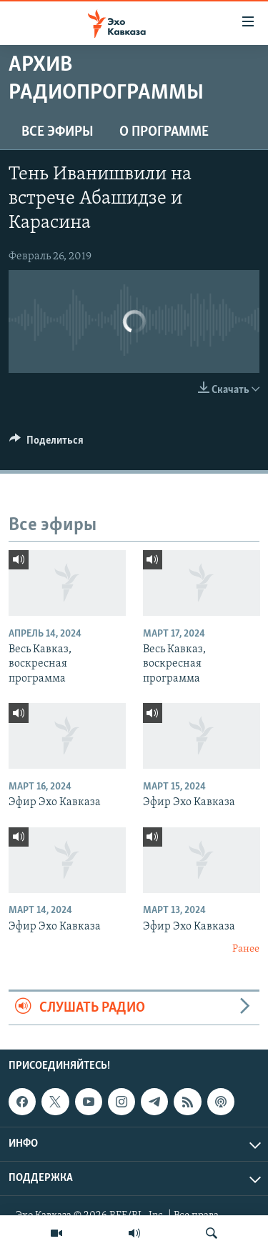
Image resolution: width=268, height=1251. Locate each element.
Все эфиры (57, 132)
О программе (164, 132)
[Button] (46, 443)
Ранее (245, 949)
